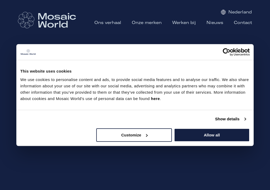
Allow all (212, 135)
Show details (227, 119)
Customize (134, 135)
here (155, 98)
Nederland (236, 12)
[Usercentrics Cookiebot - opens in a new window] (227, 52)
